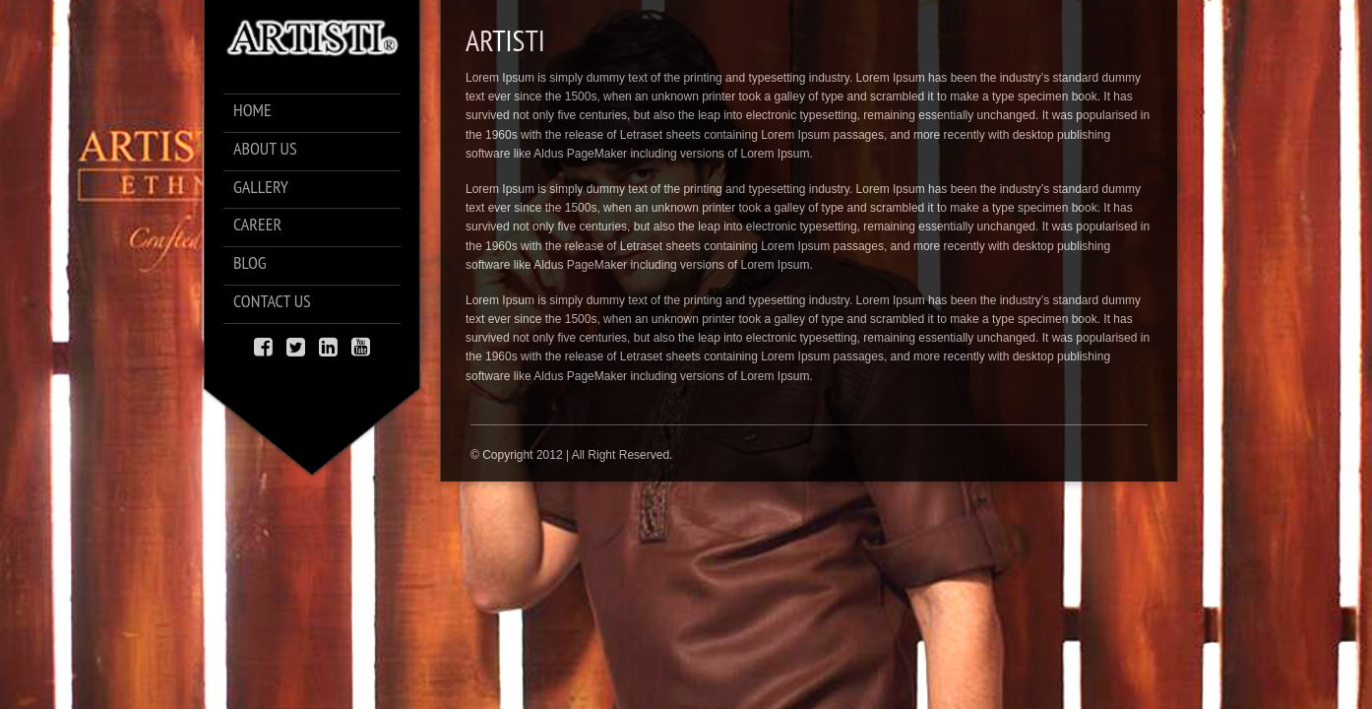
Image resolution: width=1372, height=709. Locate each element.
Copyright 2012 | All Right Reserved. (577, 455)
